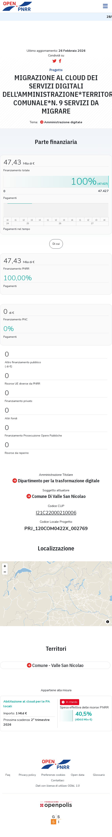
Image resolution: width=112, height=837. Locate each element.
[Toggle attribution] (107, 621)
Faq (8, 775)
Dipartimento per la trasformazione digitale (56, 480)
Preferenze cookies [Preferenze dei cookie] (53, 775)
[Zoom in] (5, 566)
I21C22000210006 (56, 513)
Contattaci (57, 780)
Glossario (99, 775)
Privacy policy (27, 775)
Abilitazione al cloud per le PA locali (26, 703)
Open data (77, 775)
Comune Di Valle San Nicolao (56, 496)
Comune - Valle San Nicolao (55, 665)
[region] (56, 593)
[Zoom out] (5, 572)
